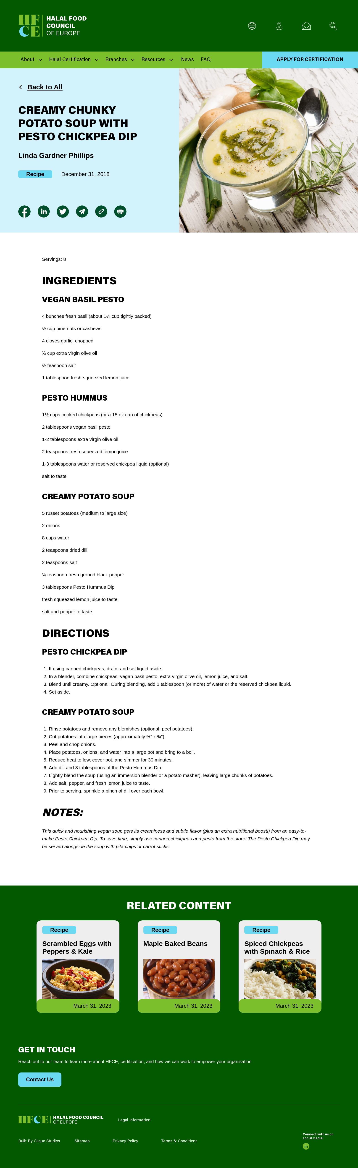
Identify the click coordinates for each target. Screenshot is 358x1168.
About (27, 59)
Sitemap (82, 1141)
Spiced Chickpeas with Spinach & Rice (277, 947)
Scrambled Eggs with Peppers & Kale (76, 947)
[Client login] (279, 26)
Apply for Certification (310, 59)
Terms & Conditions (179, 1141)
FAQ (206, 59)
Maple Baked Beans (175, 943)
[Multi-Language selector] (252, 26)
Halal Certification (70, 59)
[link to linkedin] (43, 211)
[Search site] (333, 26)
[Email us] (306, 26)
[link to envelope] (82, 211)
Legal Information (134, 1120)
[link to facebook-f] (24, 211)
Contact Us (40, 1080)
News (187, 59)
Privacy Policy (125, 1141)
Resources (153, 59)
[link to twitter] (63, 211)
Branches (116, 59)
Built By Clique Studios (39, 1141)
